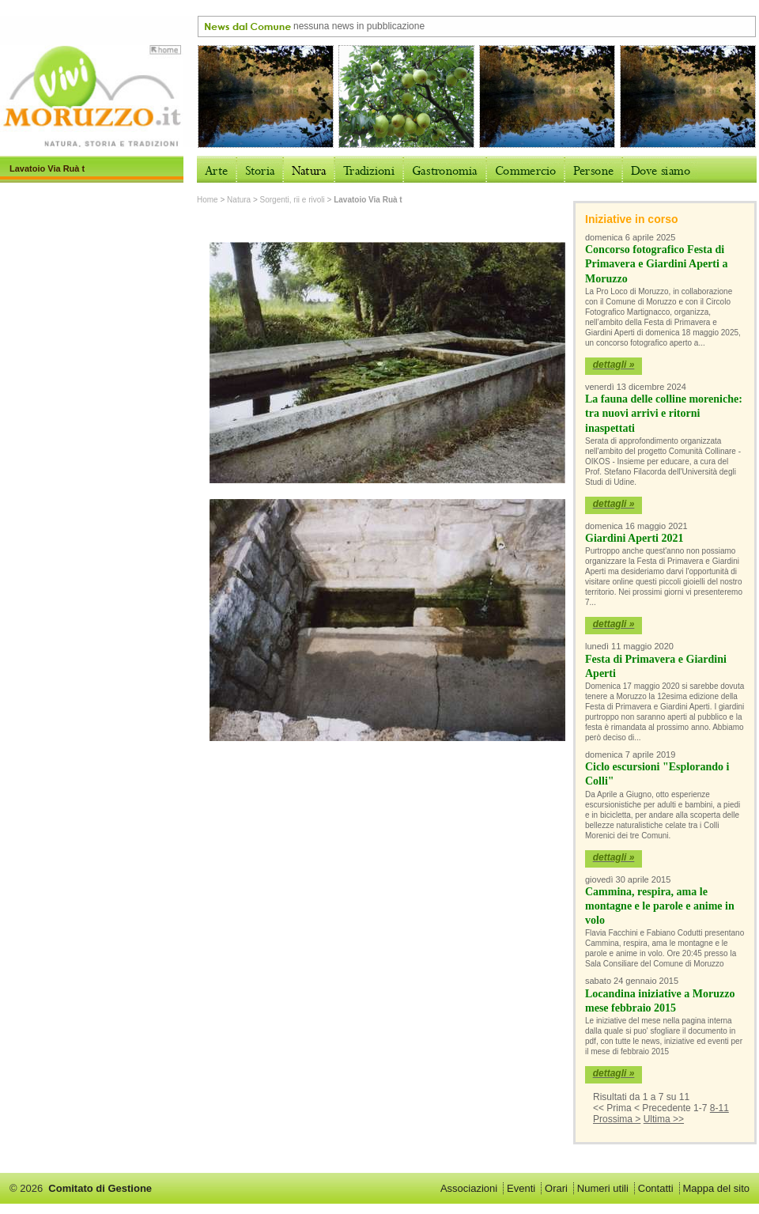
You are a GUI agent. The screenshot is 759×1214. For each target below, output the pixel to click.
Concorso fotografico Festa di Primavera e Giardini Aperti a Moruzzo (656, 264)
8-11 (719, 1108)
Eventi (521, 1188)
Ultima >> (664, 1119)
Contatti (656, 1188)
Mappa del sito (716, 1188)
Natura (239, 199)
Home (207, 199)
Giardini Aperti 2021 (634, 538)
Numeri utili (603, 1188)
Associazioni (468, 1188)
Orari (556, 1188)
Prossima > (616, 1119)
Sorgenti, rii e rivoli (292, 199)
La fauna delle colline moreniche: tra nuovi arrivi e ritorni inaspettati (663, 413)
